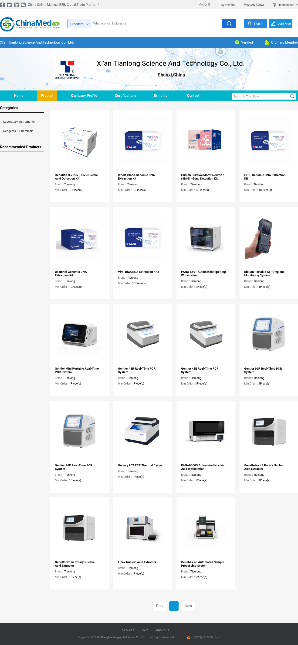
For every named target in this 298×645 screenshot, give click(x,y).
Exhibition (161, 96)
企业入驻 (204, 4)
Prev (159, 606)
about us (162, 630)
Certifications (125, 96)
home (18, 96)
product (47, 96)
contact (193, 96)
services (128, 630)
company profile (84, 96)
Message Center (254, 4)
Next (188, 606)
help (145, 630)
